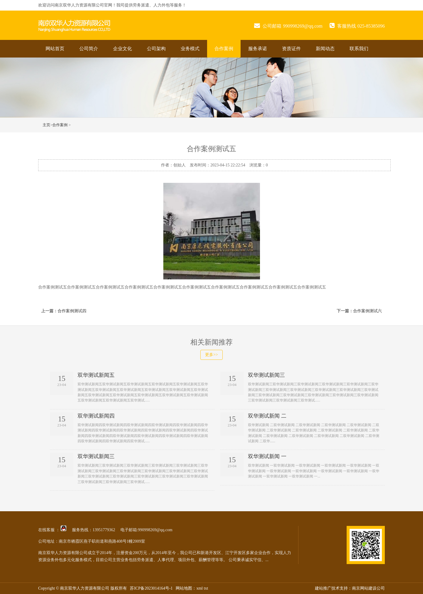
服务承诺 (257, 48)
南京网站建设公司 (368, 588)
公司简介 (88, 48)
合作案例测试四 (72, 311)
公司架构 (156, 48)
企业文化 (122, 48)
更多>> (211, 354)
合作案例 (223, 48)
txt (206, 588)
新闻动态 (325, 48)
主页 (46, 125)
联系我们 (359, 48)
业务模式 (190, 48)
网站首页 (55, 48)
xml (199, 588)
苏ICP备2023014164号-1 (151, 588)
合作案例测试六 (367, 311)
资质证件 (291, 48)
